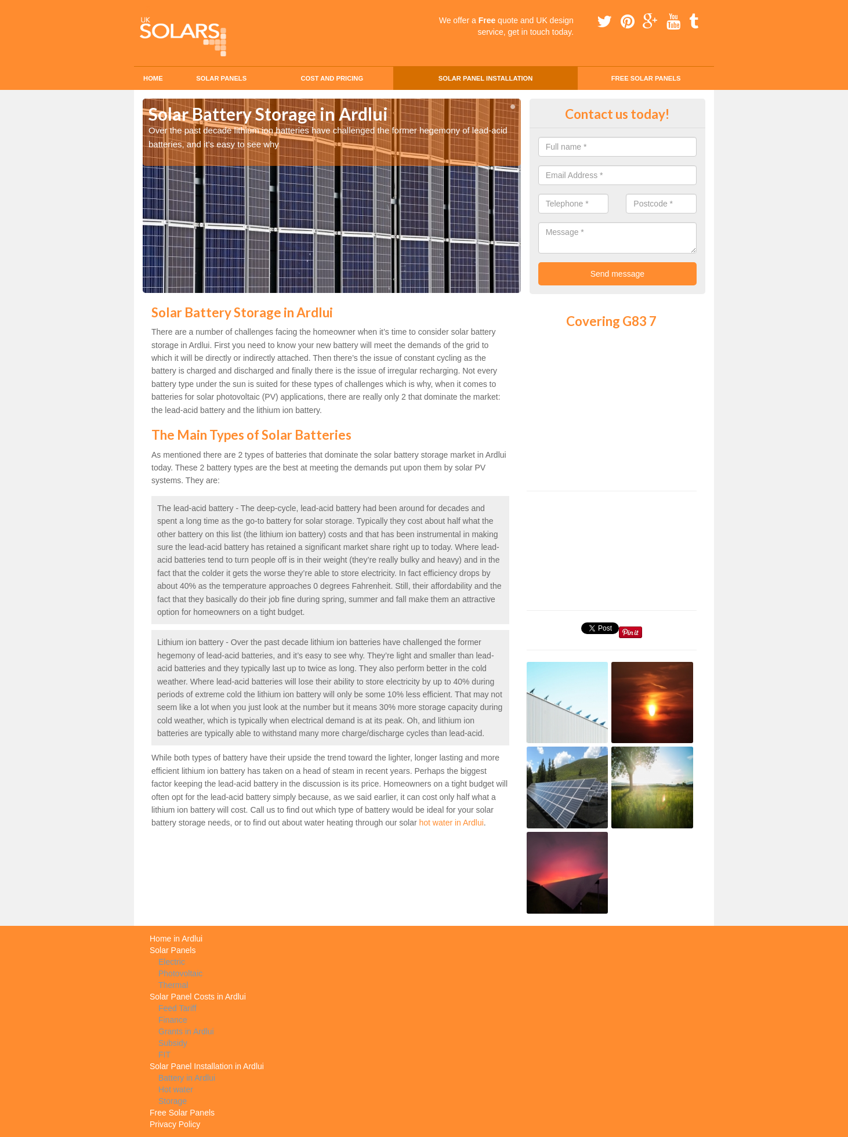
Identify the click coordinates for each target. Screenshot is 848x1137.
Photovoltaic (180, 973)
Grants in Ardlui (186, 1031)
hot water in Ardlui (451, 822)
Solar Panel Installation (486, 78)
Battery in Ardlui (186, 1077)
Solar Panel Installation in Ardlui (207, 1066)
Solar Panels (221, 78)
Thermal (173, 985)
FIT (164, 1054)
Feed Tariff (177, 1008)
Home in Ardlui (176, 938)
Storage (172, 1101)
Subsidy (172, 1043)
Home (153, 78)
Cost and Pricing (331, 78)
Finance (172, 1019)
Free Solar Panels (646, 78)
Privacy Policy (175, 1124)
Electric (171, 961)
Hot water (175, 1089)
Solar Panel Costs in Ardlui (198, 996)
